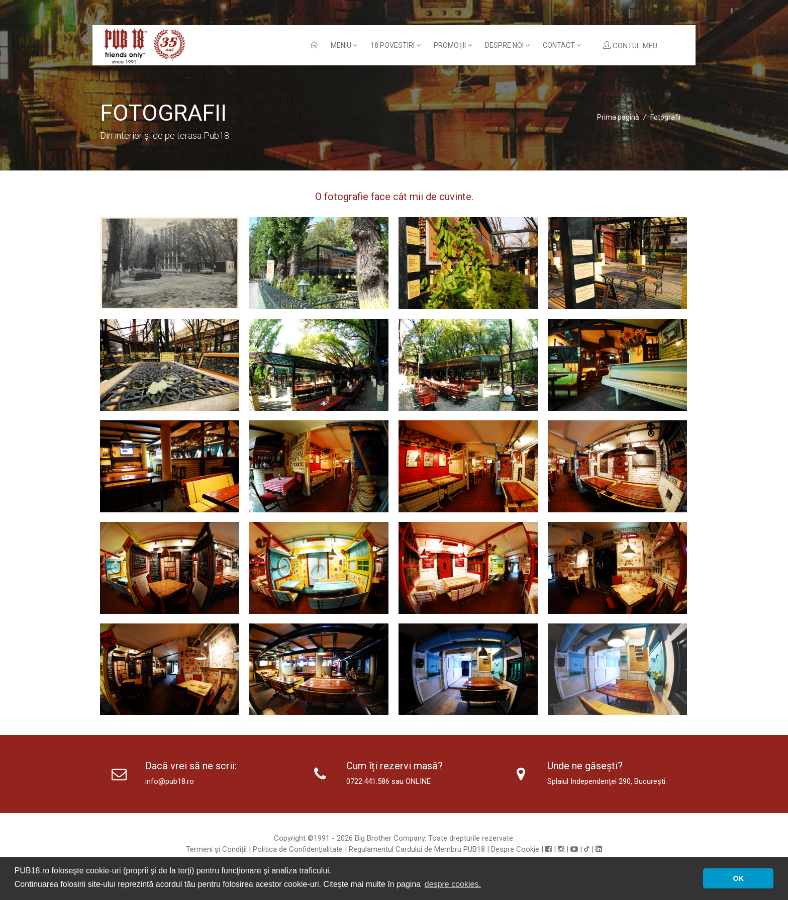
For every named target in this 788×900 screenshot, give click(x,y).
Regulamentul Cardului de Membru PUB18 (417, 849)
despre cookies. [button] (453, 884)
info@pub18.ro (169, 781)
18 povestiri (395, 45)
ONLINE (418, 781)
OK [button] (738, 878)
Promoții (453, 45)
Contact (562, 45)
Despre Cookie (515, 849)
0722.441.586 (367, 781)
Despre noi (507, 45)
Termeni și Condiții (216, 849)
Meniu (344, 45)
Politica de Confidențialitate (298, 849)
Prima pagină (618, 117)
